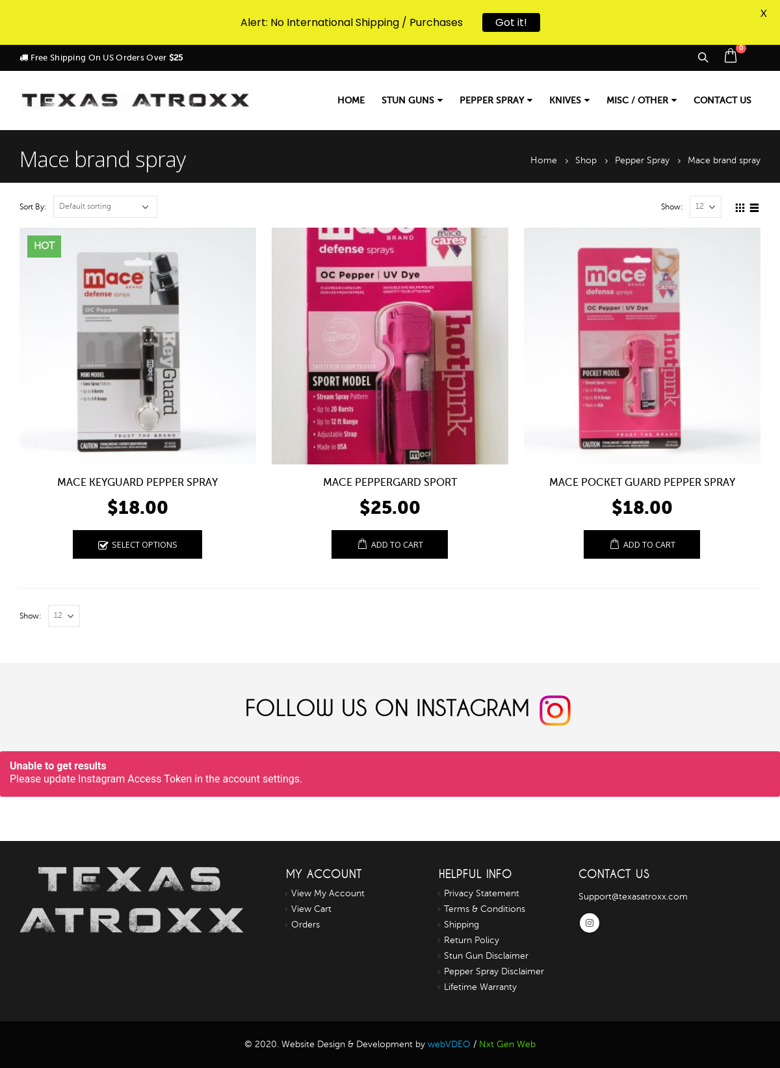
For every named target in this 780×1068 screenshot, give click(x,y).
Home (351, 100)
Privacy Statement (481, 893)
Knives (565, 100)
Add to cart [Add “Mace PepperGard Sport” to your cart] (397, 544)
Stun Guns (408, 100)
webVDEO (449, 1044)
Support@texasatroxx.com (633, 896)
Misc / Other (637, 100)
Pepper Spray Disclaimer (494, 971)
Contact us (722, 100)
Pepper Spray (492, 100)
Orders (305, 924)
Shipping (461, 924)
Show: (672, 206)
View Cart (311, 909)
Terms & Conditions (484, 909)
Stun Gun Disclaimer (486, 956)
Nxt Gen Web (507, 1044)
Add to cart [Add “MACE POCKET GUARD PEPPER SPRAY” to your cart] (649, 544)
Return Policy (471, 940)
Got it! (511, 21)
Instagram (589, 923)
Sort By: (33, 206)
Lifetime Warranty (480, 987)
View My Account (328, 893)
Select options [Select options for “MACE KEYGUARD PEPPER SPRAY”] (144, 544)
